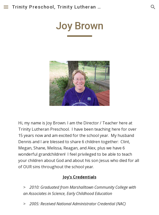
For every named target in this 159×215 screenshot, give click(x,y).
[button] (6, 7)
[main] (79, 28)
